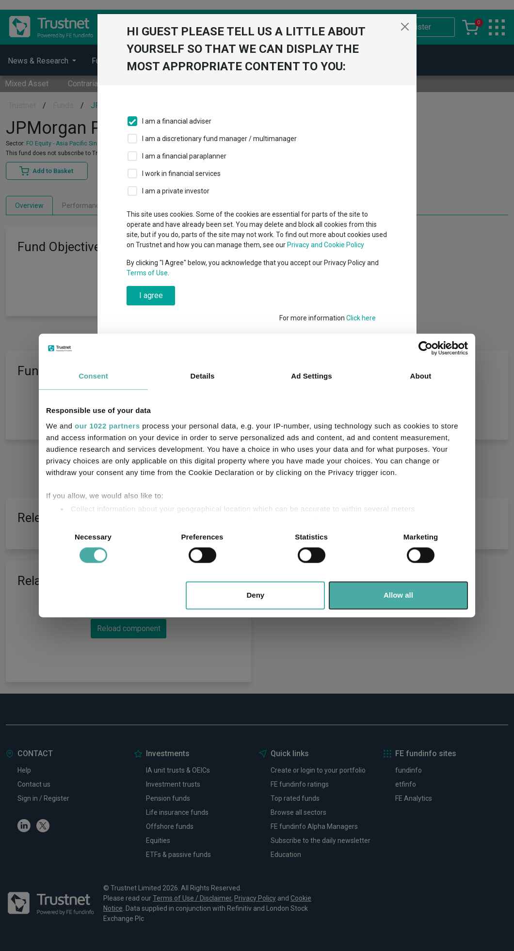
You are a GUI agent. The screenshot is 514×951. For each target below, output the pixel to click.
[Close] (405, 26)
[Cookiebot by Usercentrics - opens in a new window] (425, 348)
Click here (361, 318)
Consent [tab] (93, 376)
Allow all (398, 595)
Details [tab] (203, 376)
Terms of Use (147, 273)
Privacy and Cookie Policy (325, 245)
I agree (151, 295)
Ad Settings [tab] (311, 376)
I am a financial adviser (176, 121)
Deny (256, 595)
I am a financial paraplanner (184, 156)
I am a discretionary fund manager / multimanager (219, 138)
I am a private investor (175, 191)
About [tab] (421, 376)
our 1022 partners (107, 426)
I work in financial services (181, 173)
